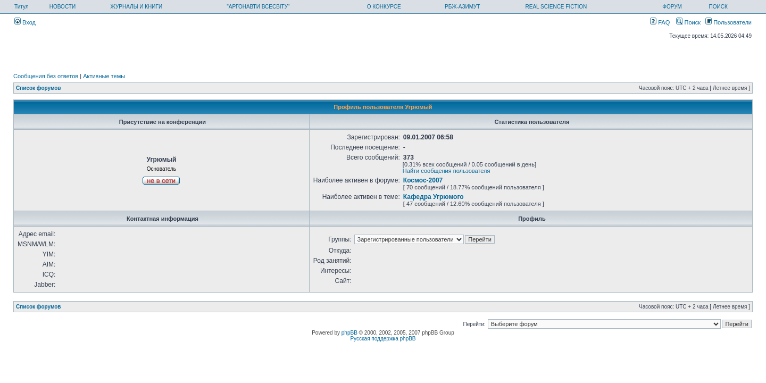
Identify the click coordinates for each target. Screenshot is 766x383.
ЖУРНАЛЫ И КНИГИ (137, 7)
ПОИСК (718, 7)
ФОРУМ (672, 7)
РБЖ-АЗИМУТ (462, 7)
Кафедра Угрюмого (433, 197)
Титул (21, 7)
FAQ (660, 22)
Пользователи (728, 22)
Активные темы (104, 76)
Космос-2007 (423, 180)
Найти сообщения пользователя (446, 171)
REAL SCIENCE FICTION (556, 7)
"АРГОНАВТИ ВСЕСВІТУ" (258, 7)
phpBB (349, 333)
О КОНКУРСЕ (384, 7)
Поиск (688, 22)
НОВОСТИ (62, 7)
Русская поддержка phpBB (382, 339)
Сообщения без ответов (45, 76)
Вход (25, 22)
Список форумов (38, 88)
